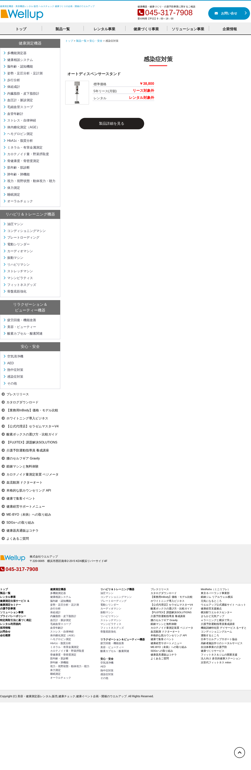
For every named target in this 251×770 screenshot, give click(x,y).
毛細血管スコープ (18, 107)
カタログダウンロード (20, 402)
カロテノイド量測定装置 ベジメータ (30, 474)
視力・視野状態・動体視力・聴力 (29, 181)
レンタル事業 (104, 29)
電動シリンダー (16, 244)
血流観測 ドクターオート (22, 482)
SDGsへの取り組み (18, 522)
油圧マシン (13, 224)
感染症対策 (13, 376)
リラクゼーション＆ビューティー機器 (122, 639)
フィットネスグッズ (19, 284)
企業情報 (229, 29)
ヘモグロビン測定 (18, 134)
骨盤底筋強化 (15, 291)
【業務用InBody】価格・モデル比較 (30, 410)
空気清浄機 (13, 356)
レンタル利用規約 (10, 623)
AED (8, 363)
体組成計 (11, 86)
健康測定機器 (30, 43)
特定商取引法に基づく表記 (15, 620)
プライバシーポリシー (13, 616)
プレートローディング (21, 237)
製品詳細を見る (111, 123)
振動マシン (13, 257)
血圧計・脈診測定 (18, 100)
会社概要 (5, 635)
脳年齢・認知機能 (18, 66)
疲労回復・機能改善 (19, 320)
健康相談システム (18, 60)
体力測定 (11, 187)
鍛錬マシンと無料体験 (20, 466)
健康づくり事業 (146, 29)
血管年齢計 (13, 113)
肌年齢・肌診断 (16, 167)
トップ (20, 29)
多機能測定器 (15, 53)
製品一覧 (62, 29)
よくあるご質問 (15, 538)
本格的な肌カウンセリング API (26, 490)
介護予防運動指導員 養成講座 (25, 450)
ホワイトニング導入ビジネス (25, 418)
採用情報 (5, 627)
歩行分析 (11, 80)
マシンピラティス (18, 278)
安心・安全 (30, 346)
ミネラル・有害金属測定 (23, 147)
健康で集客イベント (18, 498)
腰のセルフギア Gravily (21, 458)
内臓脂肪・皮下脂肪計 (21, 93)
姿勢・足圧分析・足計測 (23, 73)
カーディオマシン (18, 251)
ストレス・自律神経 (19, 120)
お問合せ (5, 631)
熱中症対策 (13, 369)
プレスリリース (15, 394)
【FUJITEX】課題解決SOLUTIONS (29, 442)
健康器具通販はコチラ (20, 530)
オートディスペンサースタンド (94, 74)
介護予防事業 (8, 608)
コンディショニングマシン (24, 231)
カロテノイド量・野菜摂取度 (26, 154)
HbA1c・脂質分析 (18, 140)
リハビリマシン (16, 264)
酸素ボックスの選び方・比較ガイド (30, 434)
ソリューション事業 (188, 29)
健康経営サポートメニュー (23, 506)
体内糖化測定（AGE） (21, 127)
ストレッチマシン (18, 271)
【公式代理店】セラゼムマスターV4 (30, 426)
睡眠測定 (11, 194)
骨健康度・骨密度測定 (21, 161)
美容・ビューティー (19, 327)
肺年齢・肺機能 (16, 174)
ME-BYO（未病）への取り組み (26, 514)
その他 (10, 383)
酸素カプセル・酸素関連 (23, 333)
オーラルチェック (18, 201)
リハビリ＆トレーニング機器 (30, 214)
